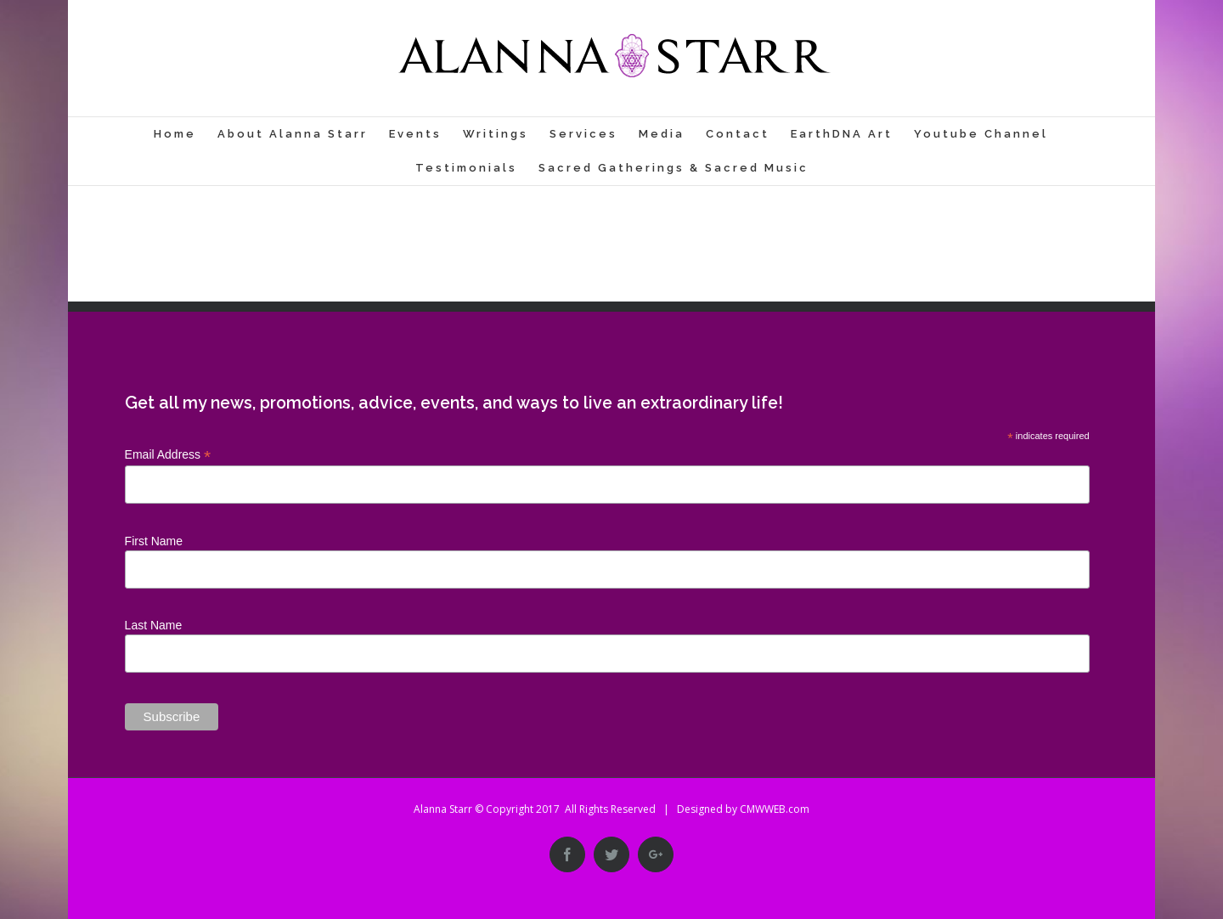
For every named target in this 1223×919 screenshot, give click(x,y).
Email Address (168, 455)
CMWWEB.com (774, 809)
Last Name (154, 625)
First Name (154, 541)
